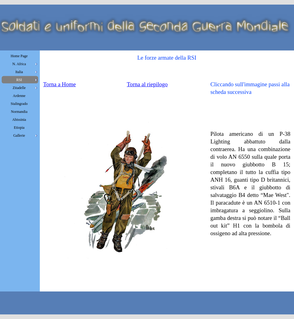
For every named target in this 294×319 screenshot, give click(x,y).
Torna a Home (59, 84)
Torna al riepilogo (147, 84)
